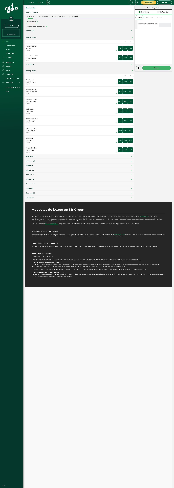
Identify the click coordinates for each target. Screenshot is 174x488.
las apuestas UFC (143, 216)
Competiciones (43, 16)
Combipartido (74, 16)
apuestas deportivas (51, 223)
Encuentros (30, 16)
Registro (148, 2)
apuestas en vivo (119, 234)
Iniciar (11, 26)
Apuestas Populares (58, 16)
